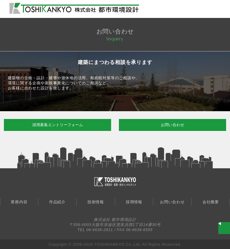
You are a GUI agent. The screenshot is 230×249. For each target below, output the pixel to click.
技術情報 (95, 202)
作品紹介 (57, 202)
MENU (219, 8)
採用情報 (134, 202)
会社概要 (210, 202)
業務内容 (19, 202)
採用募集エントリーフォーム (57, 125)
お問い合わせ (172, 125)
